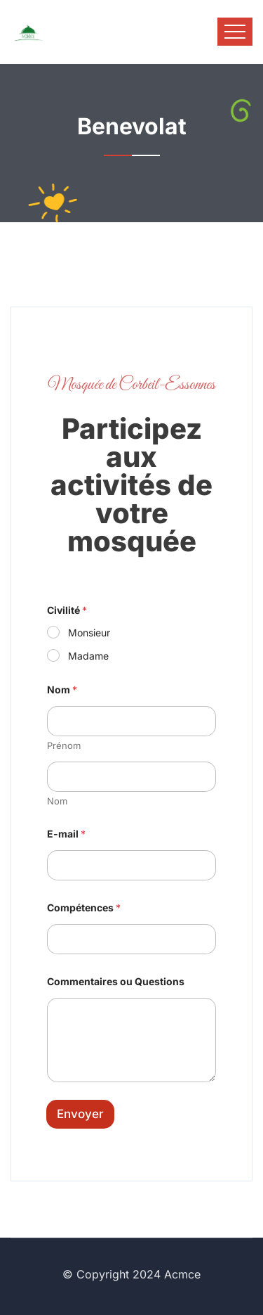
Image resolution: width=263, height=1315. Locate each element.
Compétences (84, 907)
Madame (88, 656)
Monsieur (89, 633)
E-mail (66, 834)
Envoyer (80, 1114)
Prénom (64, 745)
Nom (57, 801)
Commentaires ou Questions (115, 981)
